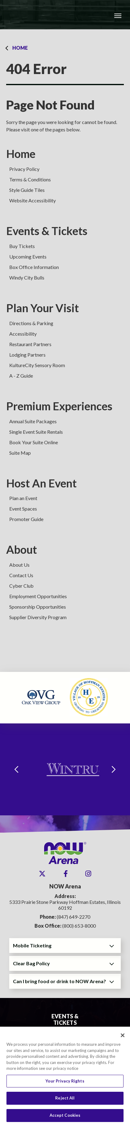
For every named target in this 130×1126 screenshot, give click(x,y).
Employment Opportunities (38, 596)
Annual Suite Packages (33, 421)
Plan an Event (23, 498)
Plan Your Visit (42, 308)
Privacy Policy (24, 169)
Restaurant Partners (30, 344)
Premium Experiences (59, 406)
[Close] (122, 1038)
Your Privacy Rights (65, 1084)
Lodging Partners (27, 355)
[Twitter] (42, 873)
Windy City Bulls (26, 277)
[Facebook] (65, 873)
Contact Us (21, 575)
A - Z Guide (21, 376)
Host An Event (41, 483)
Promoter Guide (26, 519)
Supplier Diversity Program (38, 617)
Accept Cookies (65, 1118)
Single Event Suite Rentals (36, 432)
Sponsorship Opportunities (37, 607)
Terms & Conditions (30, 179)
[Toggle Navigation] (118, 15)
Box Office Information (34, 267)
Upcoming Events (28, 256)
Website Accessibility (32, 200)
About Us (19, 565)
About (21, 549)
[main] (65, 350)
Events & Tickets (46, 231)
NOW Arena (37, 15)
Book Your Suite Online (33, 442)
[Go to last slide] (16, 769)
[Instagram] (88, 873)
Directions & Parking (31, 323)
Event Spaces (23, 508)
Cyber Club (21, 586)
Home (20, 48)
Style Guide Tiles (27, 190)
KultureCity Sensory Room (37, 365)
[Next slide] (114, 769)
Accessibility (23, 334)
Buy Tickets (22, 246)
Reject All (65, 1101)
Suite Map (20, 453)
